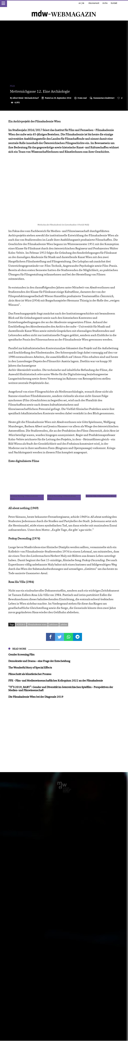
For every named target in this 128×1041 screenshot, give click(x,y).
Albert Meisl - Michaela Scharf (25, 98)
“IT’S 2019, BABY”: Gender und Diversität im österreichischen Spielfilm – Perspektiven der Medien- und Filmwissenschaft (60, 914)
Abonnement (93, 3)
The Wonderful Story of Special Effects (30, 893)
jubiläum (53, 850)
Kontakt (114, 3)
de (83, 3)
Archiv (105, 3)
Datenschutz (69, 1031)
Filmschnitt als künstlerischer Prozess (29, 899)
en (80, 3)
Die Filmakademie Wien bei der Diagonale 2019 (35, 922)
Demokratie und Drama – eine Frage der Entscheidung (39, 886)
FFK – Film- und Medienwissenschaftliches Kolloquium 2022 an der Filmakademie (55, 906)
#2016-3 (21, 850)
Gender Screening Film (21, 880)
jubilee (63, 850)
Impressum (58, 1031)
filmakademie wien (37, 850)
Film (12, 86)
